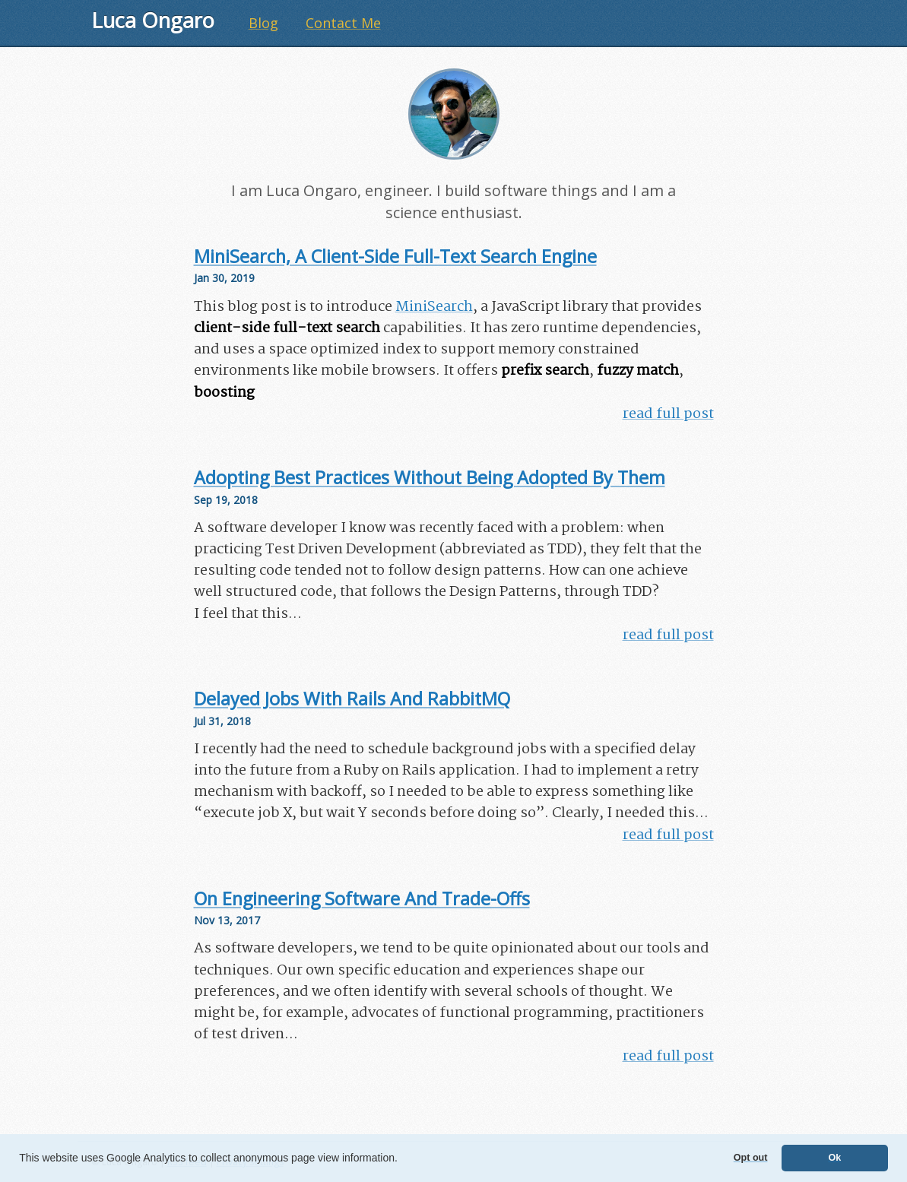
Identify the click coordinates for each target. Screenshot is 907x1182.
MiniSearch (434, 307)
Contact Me (343, 23)
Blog (263, 23)
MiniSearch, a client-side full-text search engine (395, 256)
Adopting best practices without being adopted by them (429, 477)
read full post (668, 414)
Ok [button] (834, 1157)
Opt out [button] (751, 1157)
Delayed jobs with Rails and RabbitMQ (352, 698)
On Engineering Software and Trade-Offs (362, 898)
